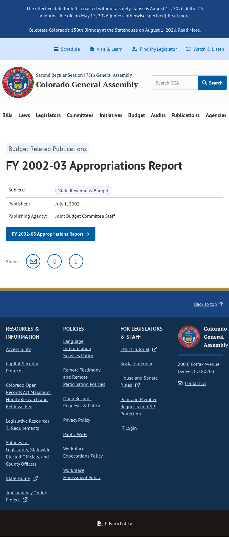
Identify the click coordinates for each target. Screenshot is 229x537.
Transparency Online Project (26, 496)
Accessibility (18, 349)
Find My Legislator (154, 49)
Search (212, 83)
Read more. (179, 16)
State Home (22, 478)
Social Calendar (136, 363)
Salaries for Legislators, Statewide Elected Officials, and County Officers (28, 453)
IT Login (128, 428)
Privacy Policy (76, 420)
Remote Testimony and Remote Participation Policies (84, 377)
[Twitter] (54, 261)
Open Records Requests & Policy (81, 402)
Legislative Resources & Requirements (27, 424)
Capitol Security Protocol (22, 367)
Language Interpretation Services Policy (78, 348)
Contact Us (192, 383)
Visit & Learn (106, 49)
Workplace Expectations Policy (83, 452)
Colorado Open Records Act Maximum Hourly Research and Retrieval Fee (28, 395)
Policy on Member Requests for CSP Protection (138, 406)
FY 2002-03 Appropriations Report (50, 234)
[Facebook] (76, 261)
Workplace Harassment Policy (81, 473)
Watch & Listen (205, 49)
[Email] (33, 261)
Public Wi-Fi (75, 434)
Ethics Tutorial (138, 349)
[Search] (175, 83)
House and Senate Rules (139, 381)
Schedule (67, 49)
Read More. (189, 30)
